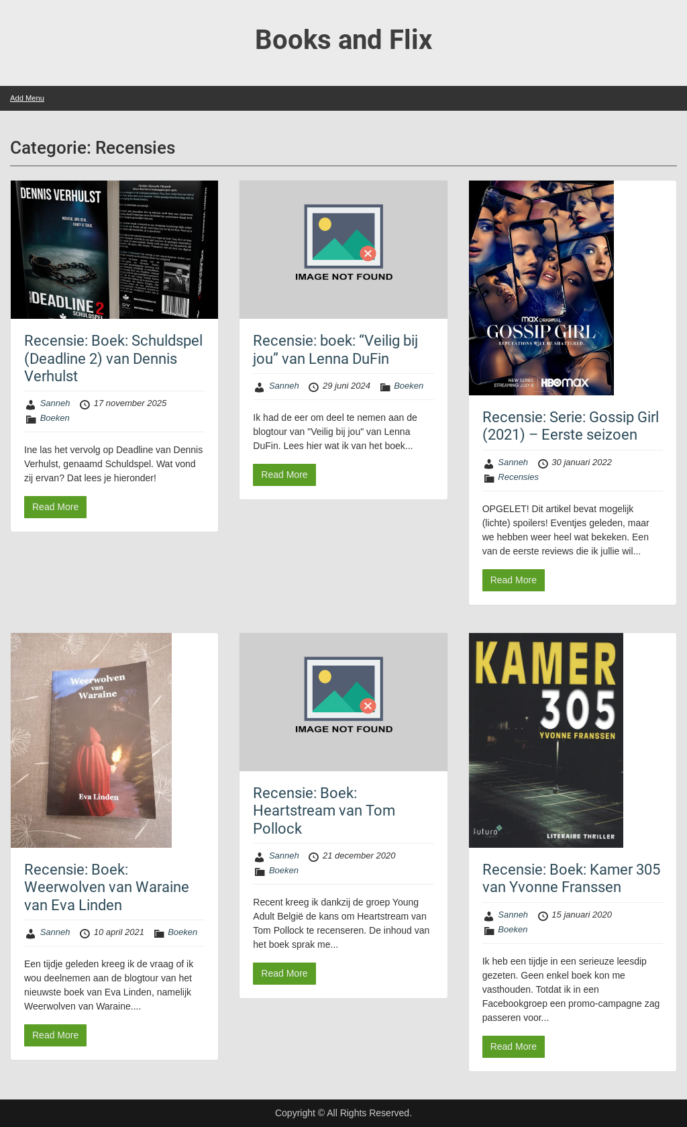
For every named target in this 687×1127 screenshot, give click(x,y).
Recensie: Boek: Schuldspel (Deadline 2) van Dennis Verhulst (113, 358)
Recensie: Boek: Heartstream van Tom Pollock (324, 811)
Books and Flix (343, 40)
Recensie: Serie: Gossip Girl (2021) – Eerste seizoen (570, 426)
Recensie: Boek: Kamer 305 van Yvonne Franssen (571, 878)
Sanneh (55, 403)
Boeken (55, 418)
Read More (55, 506)
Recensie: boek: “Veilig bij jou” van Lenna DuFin (335, 349)
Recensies (518, 477)
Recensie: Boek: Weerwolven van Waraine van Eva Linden (106, 887)
